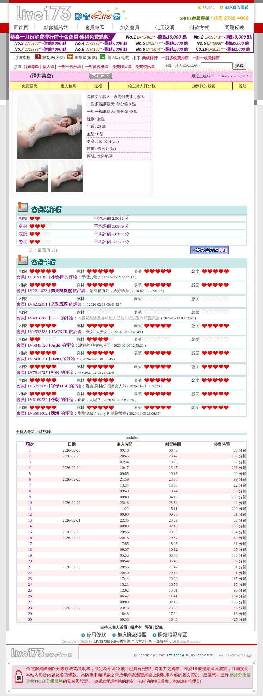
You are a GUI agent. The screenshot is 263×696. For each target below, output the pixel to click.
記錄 (159, 627)
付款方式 (199, 27)
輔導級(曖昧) (86, 57)
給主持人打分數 (141, 86)
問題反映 (234, 27)
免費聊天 (29, 86)
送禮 (98, 86)
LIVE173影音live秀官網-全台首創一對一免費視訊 (132, 641)
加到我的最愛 (203, 86)
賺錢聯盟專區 (172, 634)
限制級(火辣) (53, 57)
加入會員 (129, 27)
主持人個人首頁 (113, 627)
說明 (242, 86)
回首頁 (21, 27)
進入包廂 (68, 86)
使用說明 (164, 27)
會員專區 (94, 27)
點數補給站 (56, 27)
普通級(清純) (118, 57)
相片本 (136, 627)
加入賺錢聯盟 (132, 634)
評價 (148, 627)
